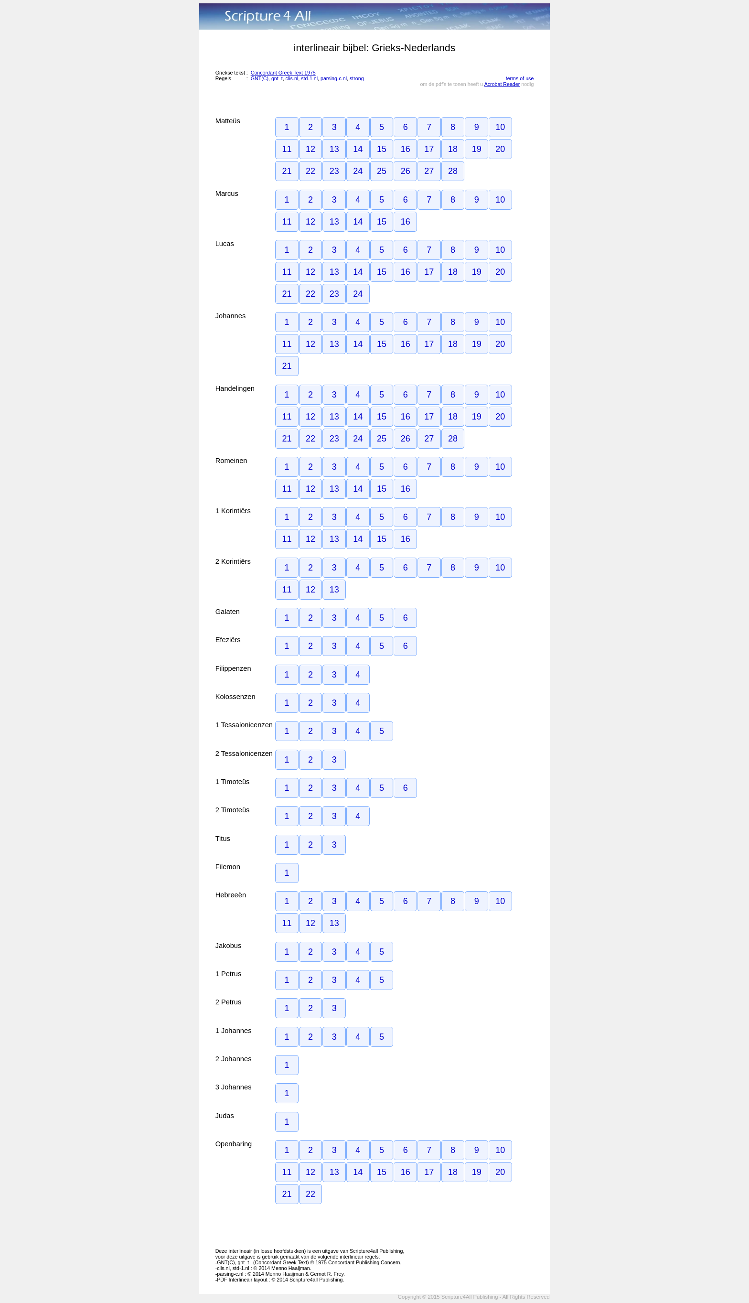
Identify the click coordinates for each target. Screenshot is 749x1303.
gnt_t (277, 78)
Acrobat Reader (502, 84)
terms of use (520, 78)
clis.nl (292, 78)
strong (357, 78)
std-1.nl (309, 78)
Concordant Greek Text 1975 (283, 72)
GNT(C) (259, 78)
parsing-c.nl (334, 78)
